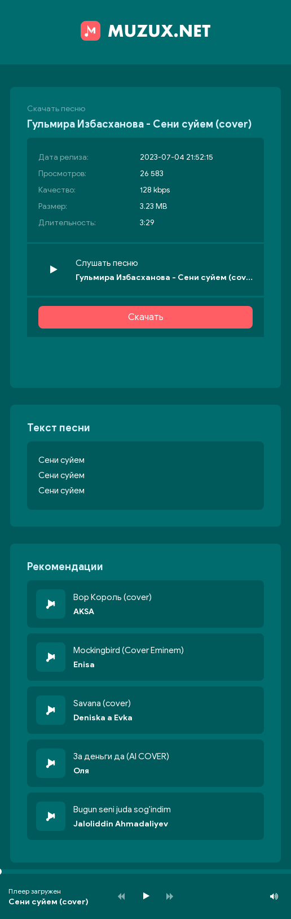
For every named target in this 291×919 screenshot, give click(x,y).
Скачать (146, 317)
